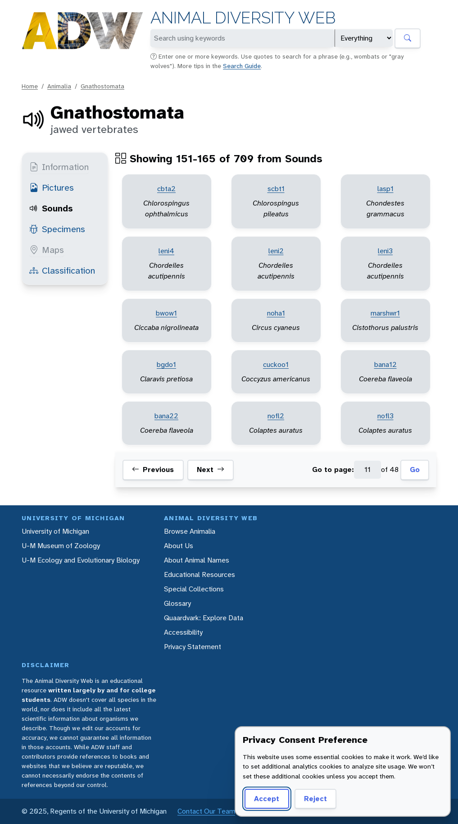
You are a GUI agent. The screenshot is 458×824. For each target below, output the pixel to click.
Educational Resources (199, 574)
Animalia (59, 86)
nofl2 (276, 416)
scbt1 (276, 188)
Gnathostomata (102, 86)
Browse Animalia (189, 531)
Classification (62, 270)
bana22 (166, 416)
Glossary (177, 603)
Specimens (57, 229)
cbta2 (166, 188)
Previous (153, 469)
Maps (46, 249)
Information (59, 167)
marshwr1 (385, 313)
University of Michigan (55, 531)
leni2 (276, 251)
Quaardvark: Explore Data (203, 618)
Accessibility (183, 632)
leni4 (166, 251)
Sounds (51, 208)
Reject (315, 798)
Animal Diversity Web (243, 18)
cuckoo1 (276, 364)
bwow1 (166, 313)
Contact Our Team (206, 811)
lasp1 (385, 188)
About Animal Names (196, 560)
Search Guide (242, 66)
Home (30, 86)
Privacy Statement (192, 646)
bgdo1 (166, 364)
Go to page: (333, 469)
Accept (266, 798)
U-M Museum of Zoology (61, 545)
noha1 (276, 313)
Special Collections (194, 589)
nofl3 (385, 416)
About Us (178, 545)
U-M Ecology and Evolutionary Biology (81, 560)
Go (415, 469)
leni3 (385, 251)
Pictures (51, 187)
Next (210, 469)
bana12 (385, 364)
